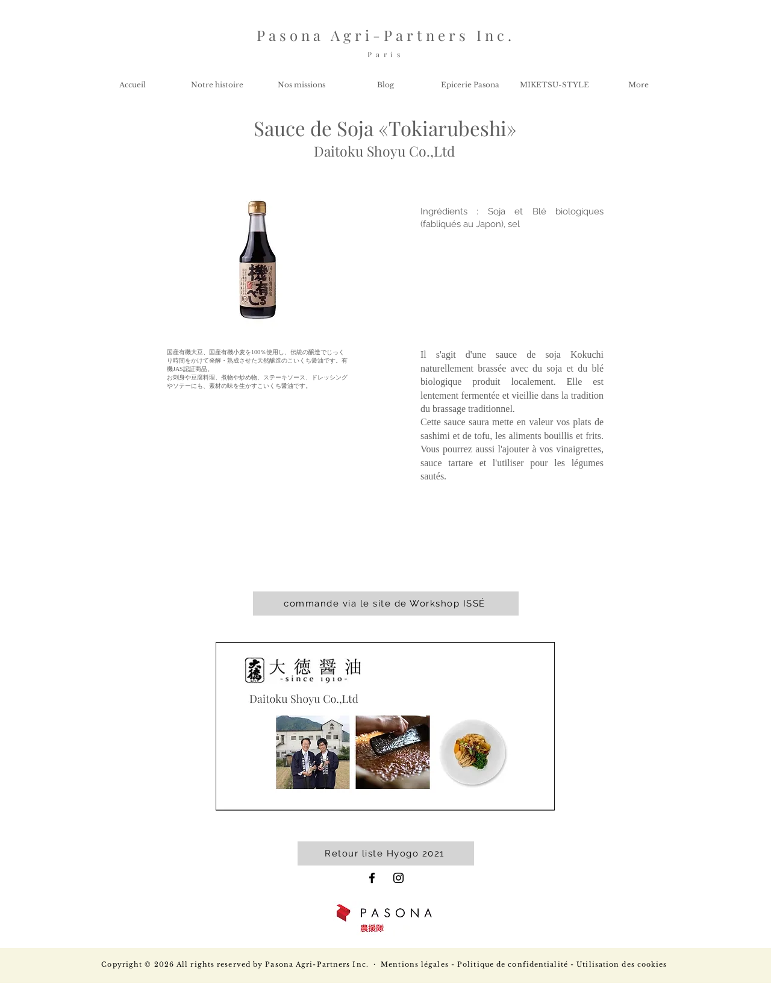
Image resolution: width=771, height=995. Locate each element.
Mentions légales (415, 964)
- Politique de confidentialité (508, 964)
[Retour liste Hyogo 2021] (386, 853)
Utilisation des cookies (621, 964)
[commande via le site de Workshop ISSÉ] (386, 603)
